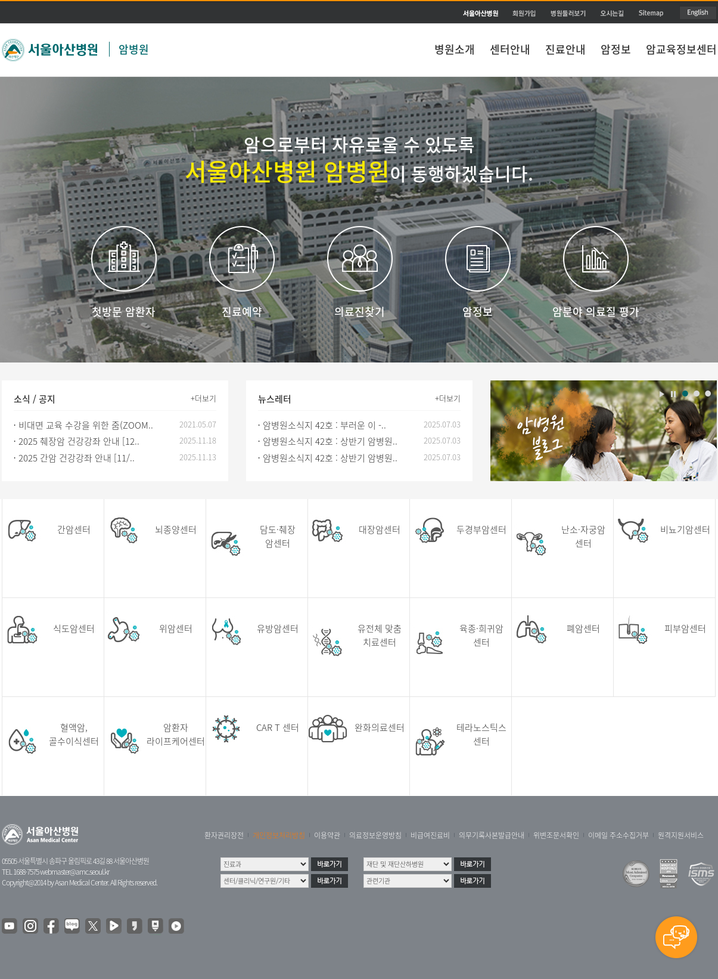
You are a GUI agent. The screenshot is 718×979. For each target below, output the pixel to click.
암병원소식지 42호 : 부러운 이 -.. (324, 425)
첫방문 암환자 (124, 311)
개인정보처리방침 (279, 835)
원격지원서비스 (681, 835)
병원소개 (454, 49)
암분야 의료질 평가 (595, 311)
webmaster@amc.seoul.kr (74, 871)
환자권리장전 (224, 835)
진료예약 (242, 311)
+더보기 (203, 398)
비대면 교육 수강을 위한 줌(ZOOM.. (85, 425)
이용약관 (327, 835)
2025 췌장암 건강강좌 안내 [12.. (78, 441)
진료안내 (565, 49)
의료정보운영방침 (375, 835)
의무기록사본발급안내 (491, 835)
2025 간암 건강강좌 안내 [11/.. (76, 457)
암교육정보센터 (681, 49)
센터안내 (510, 49)
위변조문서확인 (556, 835)
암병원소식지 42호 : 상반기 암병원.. (330, 441)
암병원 (134, 49)
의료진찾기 (359, 311)
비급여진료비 (430, 835)
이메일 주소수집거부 (618, 835)
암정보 (616, 49)
